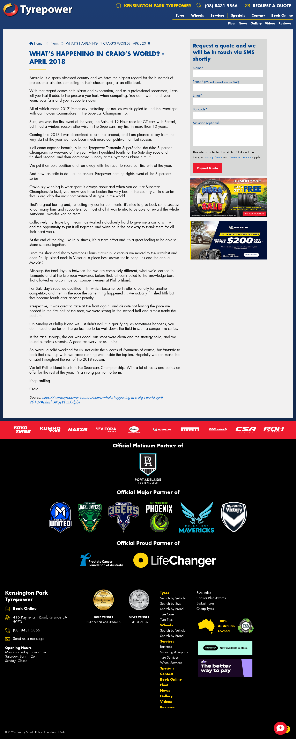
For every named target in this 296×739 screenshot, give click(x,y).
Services (217, 15)
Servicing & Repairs (174, 652)
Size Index (204, 593)
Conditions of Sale (54, 732)
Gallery (256, 23)
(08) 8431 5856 (221, 5)
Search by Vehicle (172, 598)
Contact (258, 15)
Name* (198, 68)
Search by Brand (172, 609)
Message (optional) (206, 123)
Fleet (231, 23)
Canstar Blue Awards (211, 598)
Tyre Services (169, 657)
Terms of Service (240, 157)
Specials (238, 15)
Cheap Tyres (205, 609)
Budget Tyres (205, 603)
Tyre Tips (166, 619)
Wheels (197, 15)
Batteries (166, 647)
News (243, 23)
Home (35, 43)
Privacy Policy (213, 157)
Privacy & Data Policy (29, 732)
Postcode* (200, 109)
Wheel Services (171, 663)
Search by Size (170, 603)
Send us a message (28, 638)
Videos (270, 23)
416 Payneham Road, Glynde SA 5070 (40, 619)
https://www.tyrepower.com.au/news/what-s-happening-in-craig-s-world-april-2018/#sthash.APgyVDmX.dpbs (96, 400)
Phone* (216, 82)
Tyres (180, 15)
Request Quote (207, 168)
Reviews (285, 23)
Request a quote (268, 5)
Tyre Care (167, 614)
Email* (197, 95)
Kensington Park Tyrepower (153, 5)
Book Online (282, 15)
